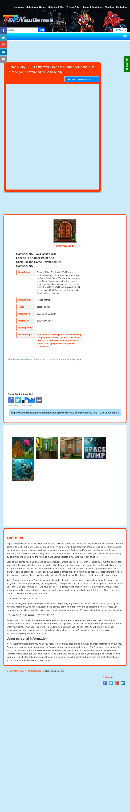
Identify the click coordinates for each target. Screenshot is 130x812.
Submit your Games (36, 7)
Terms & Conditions (93, 7)
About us (109, 7)
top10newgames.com (53, 671)
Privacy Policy (73, 7)
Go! (42, 30)
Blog (62, 7)
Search (122, 30)
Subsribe (52, 7)
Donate (127, 63)
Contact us (121, 7)
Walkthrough (65, 245)
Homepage (19, 7)
